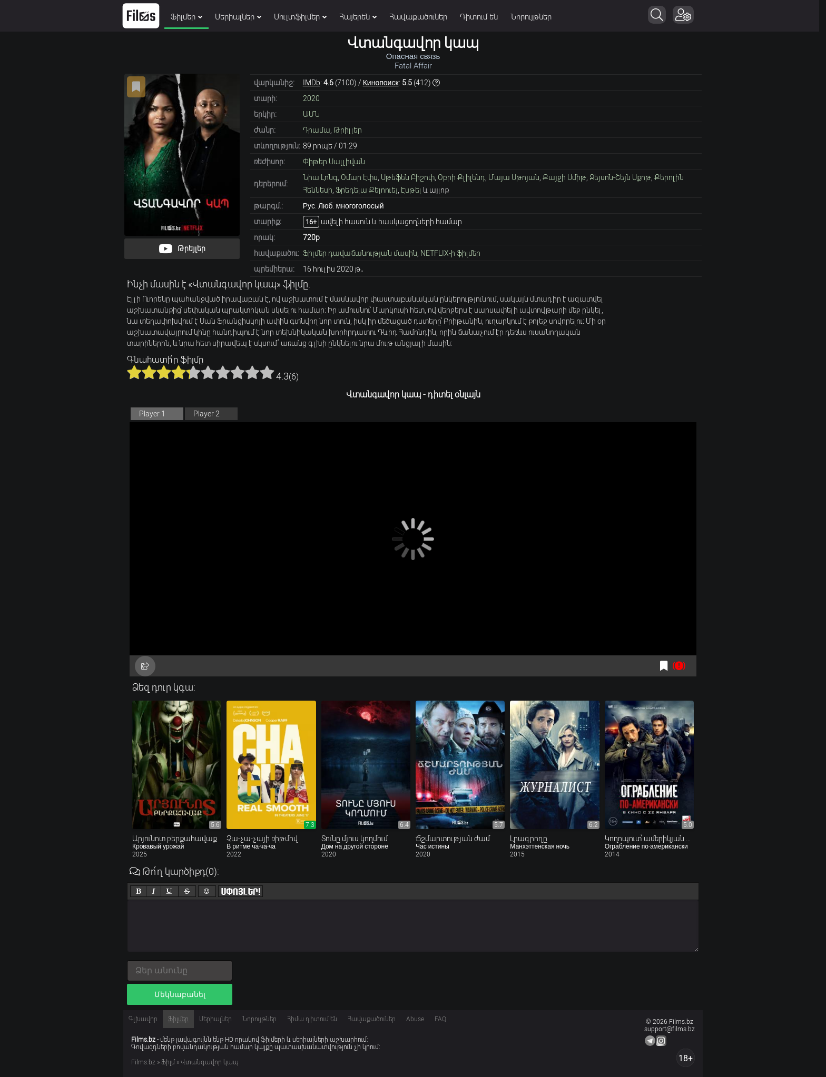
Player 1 (152, 414)
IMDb (311, 82)
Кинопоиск (381, 82)
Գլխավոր (143, 1019)
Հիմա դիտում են (312, 1019)
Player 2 (206, 414)
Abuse (415, 1019)
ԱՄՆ (311, 114)
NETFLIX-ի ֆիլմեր (450, 253)
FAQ (440, 1019)
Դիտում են (483, 17)
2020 (311, 98)
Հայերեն (361, 17)
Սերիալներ (242, 17)
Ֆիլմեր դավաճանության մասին (360, 253)
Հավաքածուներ (422, 17)
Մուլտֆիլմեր (304, 17)
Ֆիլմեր (190, 17)
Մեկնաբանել (179, 994)
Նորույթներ (534, 17)
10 (267, 372)
